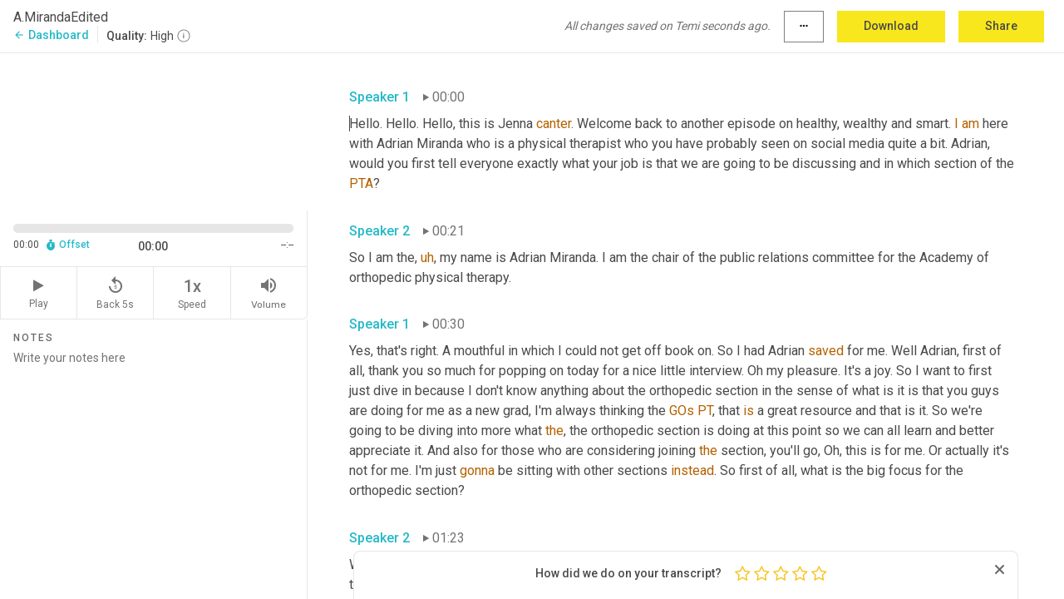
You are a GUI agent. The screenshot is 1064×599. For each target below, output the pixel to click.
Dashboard (51, 35)
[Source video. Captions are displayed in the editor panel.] (154, 130)
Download (891, 25)
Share (1001, 25)
